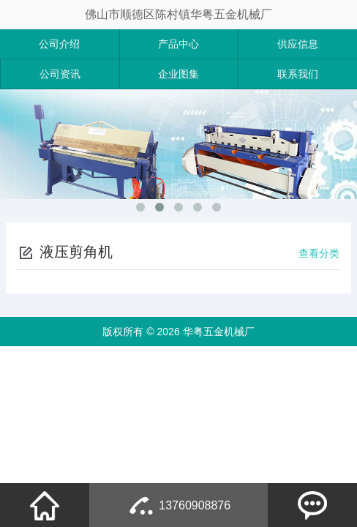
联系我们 (297, 74)
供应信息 (297, 44)
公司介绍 (59, 44)
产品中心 (178, 44)
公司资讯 (60, 74)
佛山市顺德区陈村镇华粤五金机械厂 (178, 14)
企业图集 (178, 74)
